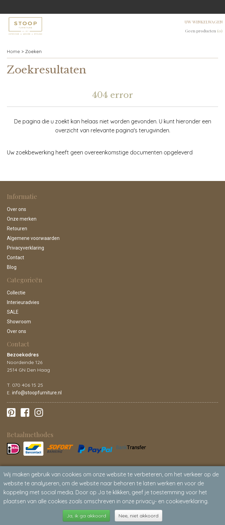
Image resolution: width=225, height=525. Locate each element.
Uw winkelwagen (204, 21)
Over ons (16, 209)
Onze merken (22, 219)
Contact (15, 257)
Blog (12, 267)
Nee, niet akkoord (138, 516)
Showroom (19, 321)
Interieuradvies (23, 302)
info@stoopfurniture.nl (37, 392)
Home (13, 51)
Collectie (16, 292)
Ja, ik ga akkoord (86, 516)
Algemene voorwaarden (33, 238)
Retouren (17, 228)
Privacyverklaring (25, 248)
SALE (13, 312)
